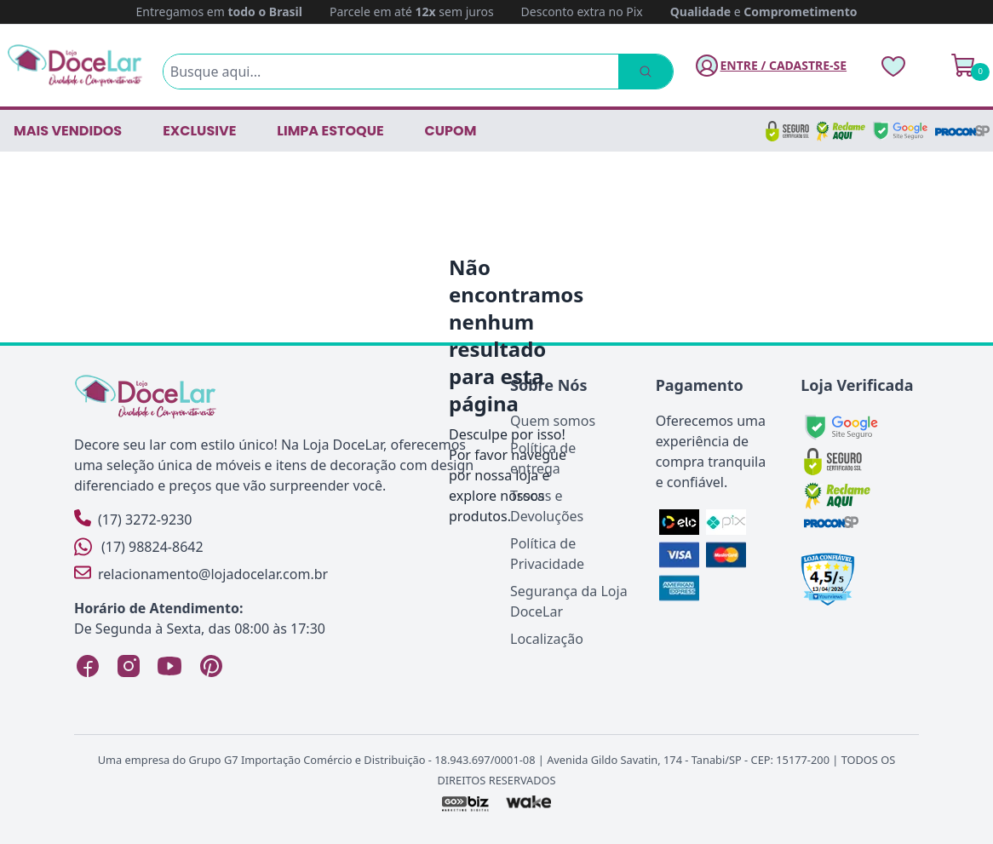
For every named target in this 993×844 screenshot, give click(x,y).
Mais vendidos (68, 131)
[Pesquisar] (645, 72)
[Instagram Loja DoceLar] (128, 666)
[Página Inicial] (75, 65)
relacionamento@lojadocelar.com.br (201, 573)
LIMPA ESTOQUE (330, 131)
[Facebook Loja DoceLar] (87, 666)
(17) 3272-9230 (133, 519)
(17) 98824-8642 (139, 547)
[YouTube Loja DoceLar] (169, 666)
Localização (546, 638)
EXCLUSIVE (199, 131)
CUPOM (451, 131)
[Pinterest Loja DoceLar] (210, 666)
